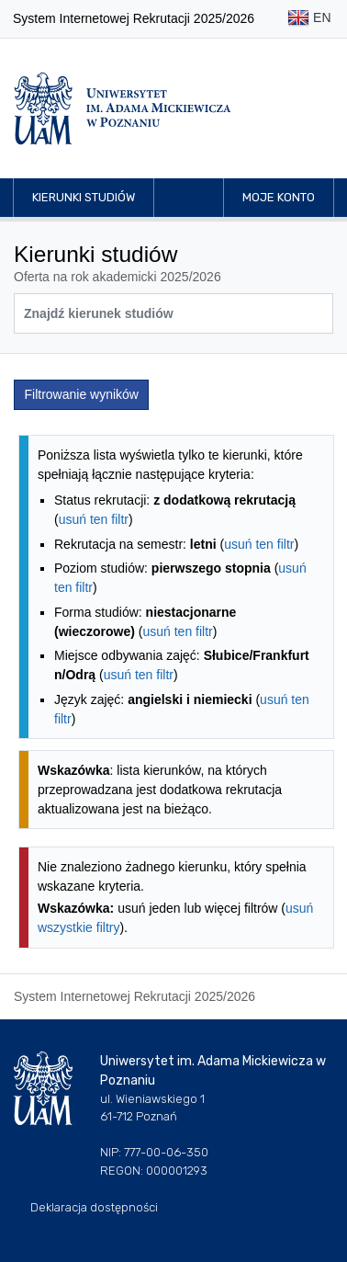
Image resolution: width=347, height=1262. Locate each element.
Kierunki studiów (83, 197)
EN (308, 18)
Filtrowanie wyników (82, 394)
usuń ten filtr (94, 519)
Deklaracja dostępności (94, 1207)
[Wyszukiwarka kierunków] (173, 313)
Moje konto (278, 197)
